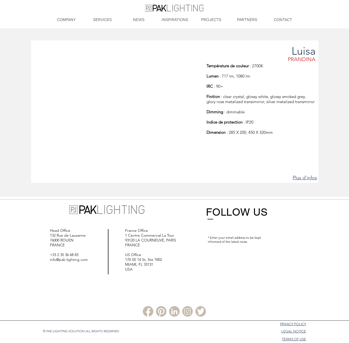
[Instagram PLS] (187, 311)
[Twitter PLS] (200, 311)
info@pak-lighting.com (69, 259)
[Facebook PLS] (148, 311)
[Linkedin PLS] (174, 311)
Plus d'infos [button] (305, 178)
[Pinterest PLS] (161, 311)
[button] (118, 118)
